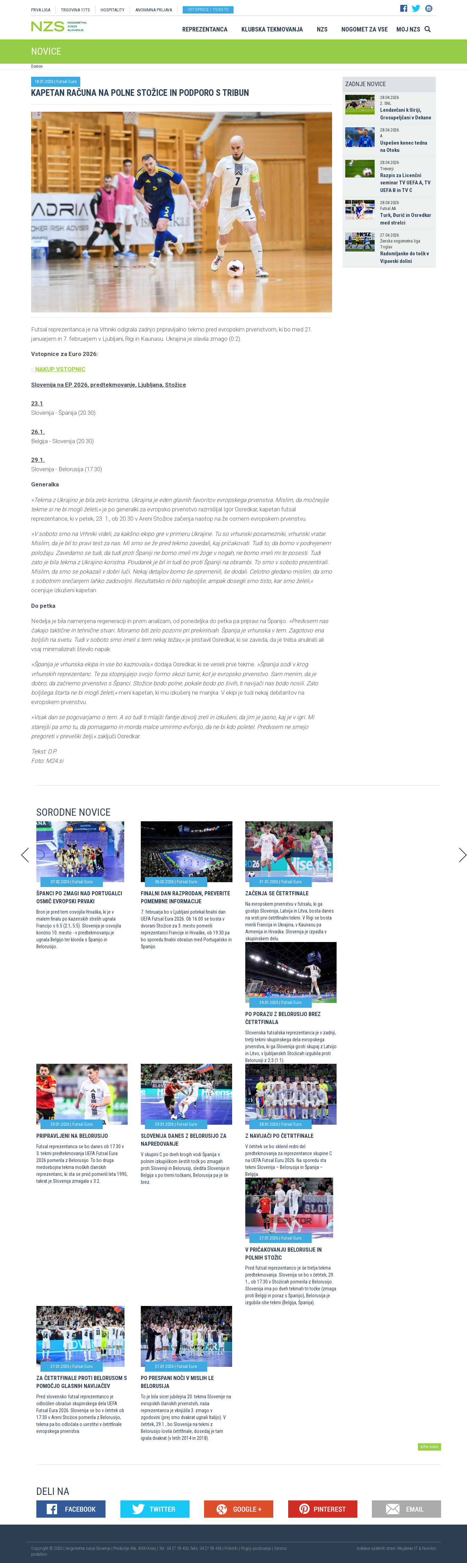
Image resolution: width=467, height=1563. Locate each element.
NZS (322, 29)
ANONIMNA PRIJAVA (153, 9)
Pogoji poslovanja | (257, 1548)
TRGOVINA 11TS (75, 9)
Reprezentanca (205, 29)
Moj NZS (408, 29)
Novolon (429, 1548)
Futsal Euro (66, 81)
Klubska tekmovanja (272, 29)
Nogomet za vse (364, 29)
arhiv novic (429, 1446)
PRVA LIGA (40, 9)
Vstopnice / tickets (208, 9)
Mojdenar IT (407, 1548)
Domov (37, 66)
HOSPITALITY (113, 9)
